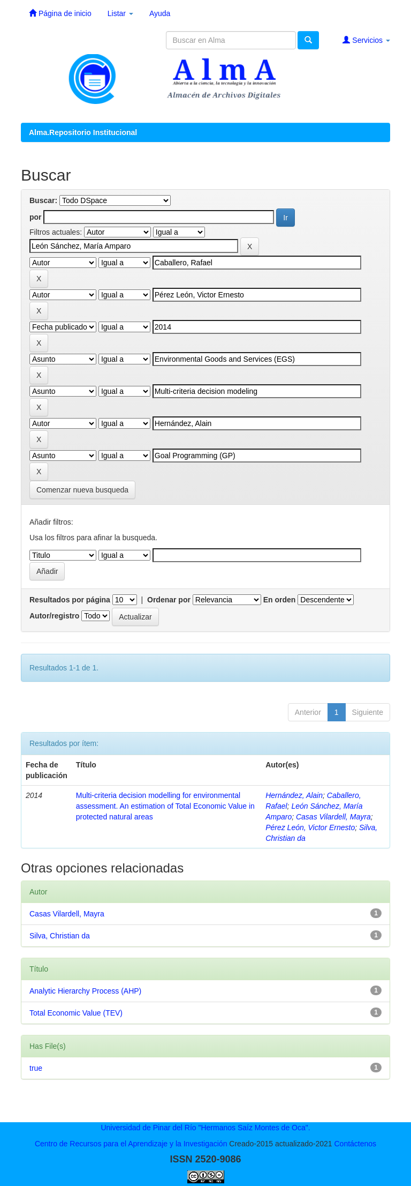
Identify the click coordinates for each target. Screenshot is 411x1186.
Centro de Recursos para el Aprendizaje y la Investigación (131, 1143)
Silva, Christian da (59, 935)
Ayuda (159, 13)
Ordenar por (169, 599)
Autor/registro (54, 615)
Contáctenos (355, 1143)
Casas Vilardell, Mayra (333, 816)
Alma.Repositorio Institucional (83, 132)
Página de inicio (60, 13)
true (35, 1068)
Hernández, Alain (294, 795)
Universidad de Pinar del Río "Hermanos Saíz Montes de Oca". (205, 1127)
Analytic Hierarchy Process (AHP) (85, 991)
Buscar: (43, 200)
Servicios (366, 39)
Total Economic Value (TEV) (76, 1013)
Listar (120, 13)
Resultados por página (69, 599)
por (35, 217)
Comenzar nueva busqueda (82, 490)
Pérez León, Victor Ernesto (310, 827)
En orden (279, 599)
